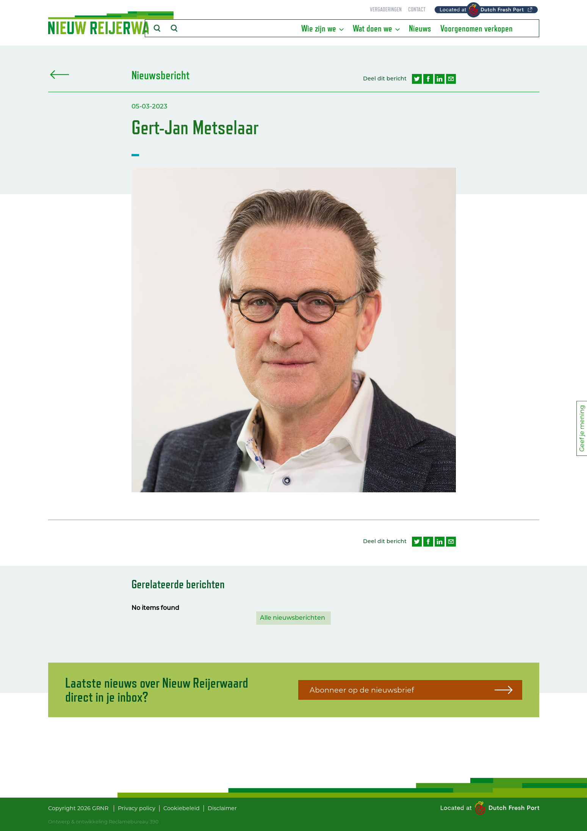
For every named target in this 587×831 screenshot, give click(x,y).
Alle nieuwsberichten (292, 617)
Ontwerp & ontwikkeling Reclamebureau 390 (103, 822)
